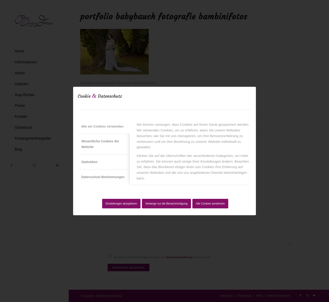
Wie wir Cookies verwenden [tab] (102, 126)
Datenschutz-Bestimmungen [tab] (103, 177)
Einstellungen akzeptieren (121, 203)
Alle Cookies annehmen (210, 203)
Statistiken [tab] (89, 162)
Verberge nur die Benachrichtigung (166, 203)
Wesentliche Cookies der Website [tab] (100, 144)
